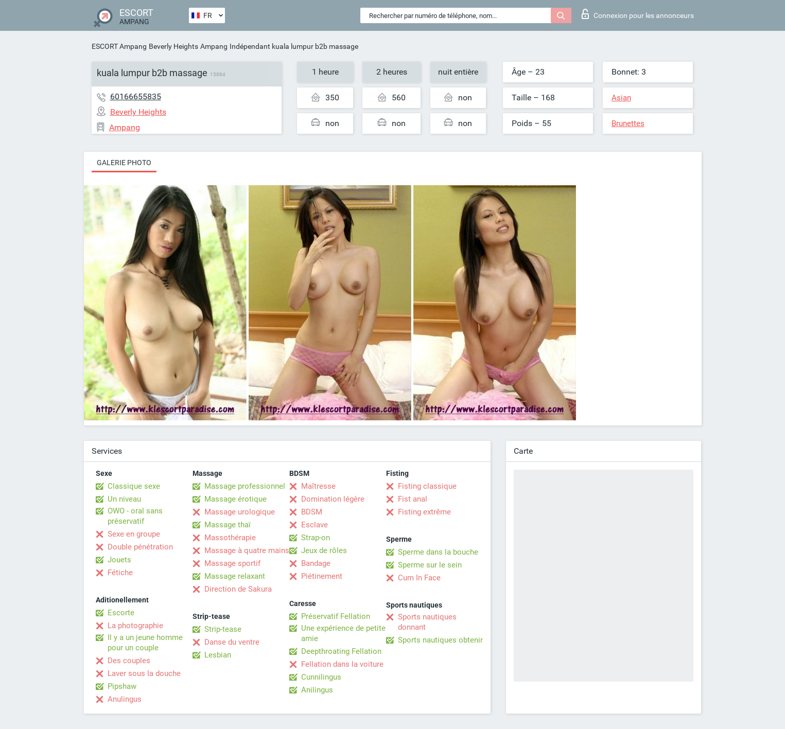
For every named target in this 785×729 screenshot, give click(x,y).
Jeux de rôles (324, 550)
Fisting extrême (424, 512)
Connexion (638, 14)
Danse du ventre (231, 642)
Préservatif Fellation (335, 616)
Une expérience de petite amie (343, 633)
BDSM (311, 512)
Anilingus (317, 690)
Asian (621, 97)
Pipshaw (122, 686)
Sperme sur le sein (430, 565)
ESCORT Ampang (119, 46)
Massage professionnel (244, 486)
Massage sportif (232, 563)
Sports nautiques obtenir (440, 640)
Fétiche (120, 572)
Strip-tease (222, 629)
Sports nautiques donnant (427, 622)
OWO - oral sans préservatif (135, 516)
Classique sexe (134, 486)
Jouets (119, 559)
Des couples (129, 660)
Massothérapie (230, 537)
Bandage (315, 563)
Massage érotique (235, 499)
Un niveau (124, 499)
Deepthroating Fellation (341, 651)
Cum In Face (419, 577)
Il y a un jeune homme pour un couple (145, 642)
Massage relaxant (234, 576)
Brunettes (628, 123)
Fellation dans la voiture (342, 664)
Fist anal (412, 499)
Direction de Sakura (238, 589)
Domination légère (332, 499)
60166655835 (135, 96)
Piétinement (321, 576)
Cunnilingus (321, 677)
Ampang (214, 46)
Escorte (121, 612)
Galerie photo (124, 162)
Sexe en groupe (134, 534)
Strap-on (315, 537)
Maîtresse (318, 486)
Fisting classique (427, 486)
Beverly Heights (173, 46)
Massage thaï (227, 524)
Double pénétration (140, 547)
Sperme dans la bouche (438, 552)
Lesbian (217, 655)
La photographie (135, 625)
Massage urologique (239, 512)
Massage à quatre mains (246, 550)
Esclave (314, 524)
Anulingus (125, 699)
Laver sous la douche (144, 673)
